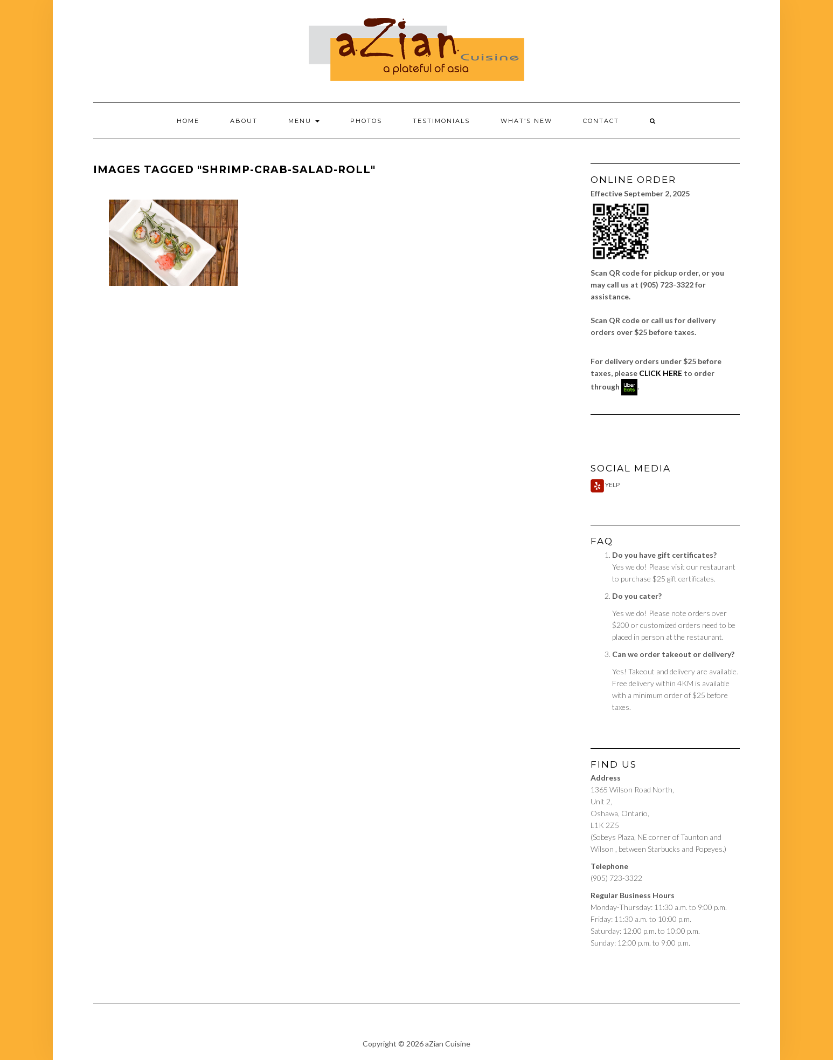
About (244, 121)
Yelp (605, 485)
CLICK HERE (660, 373)
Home (188, 121)
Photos (366, 121)
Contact (601, 121)
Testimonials (441, 121)
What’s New (526, 121)
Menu (304, 121)
